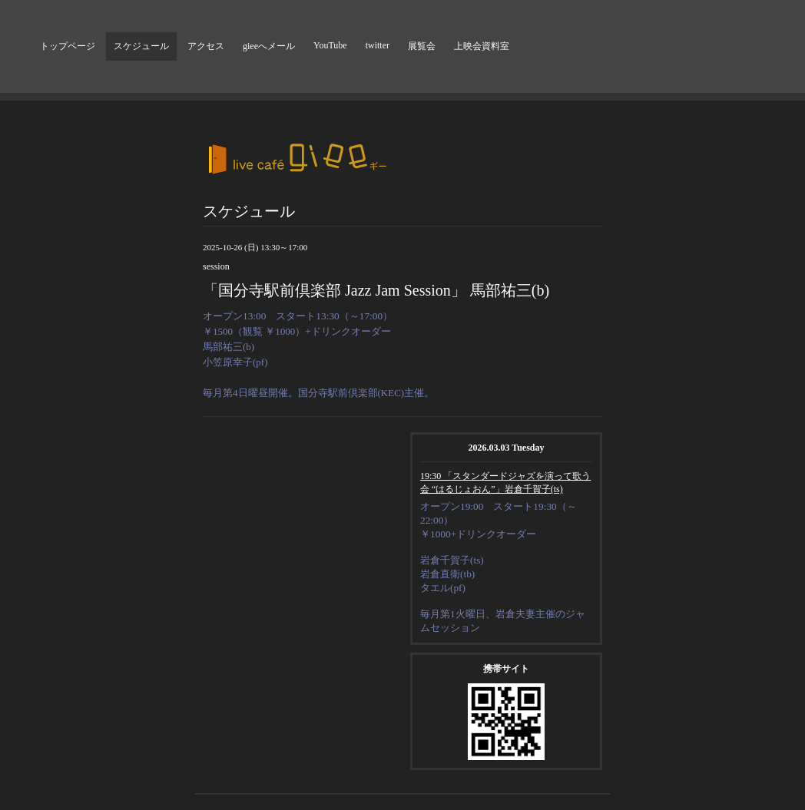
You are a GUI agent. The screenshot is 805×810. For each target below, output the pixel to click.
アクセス (205, 46)
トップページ (67, 46)
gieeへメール (269, 46)
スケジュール (141, 46)
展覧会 (422, 46)
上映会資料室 (481, 46)
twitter (377, 45)
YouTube (330, 45)
